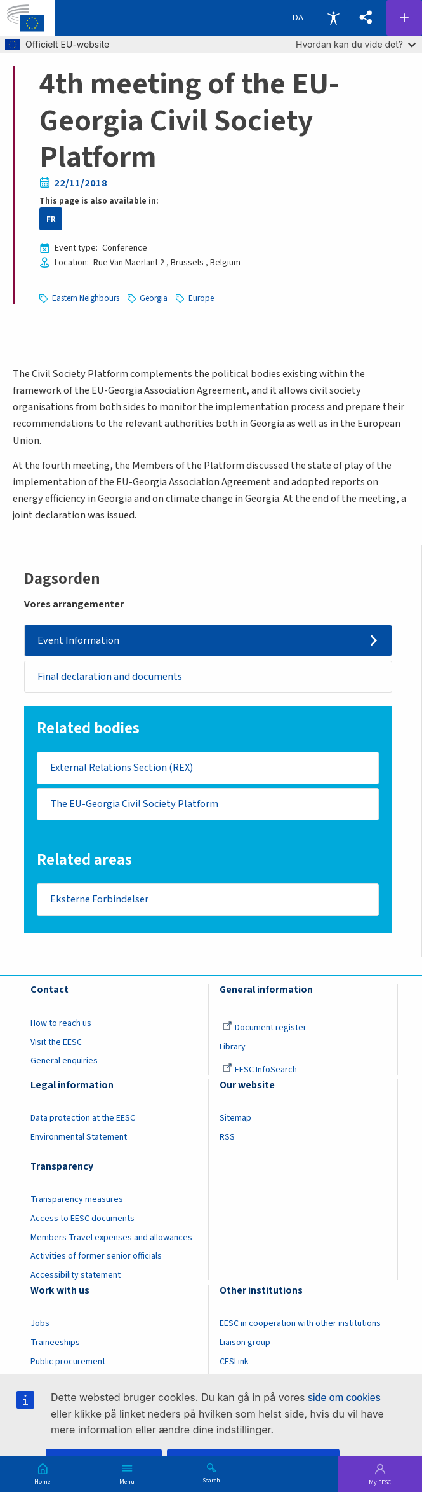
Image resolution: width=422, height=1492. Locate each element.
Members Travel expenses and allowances (111, 1238)
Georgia (154, 298)
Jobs (39, 1324)
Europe (201, 298)
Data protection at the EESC (82, 1119)
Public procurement (67, 1362)
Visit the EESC (56, 1043)
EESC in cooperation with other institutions (300, 1324)
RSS (227, 1137)
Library (233, 1047)
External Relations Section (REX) (121, 768)
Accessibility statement (75, 1275)
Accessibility (333, 18)
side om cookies (344, 1397)
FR (51, 219)
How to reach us (60, 1024)
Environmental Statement (78, 1137)
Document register (264, 1028)
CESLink (234, 1362)
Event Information (78, 640)
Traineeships (55, 1343)
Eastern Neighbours (85, 298)
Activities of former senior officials (96, 1257)
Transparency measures (76, 1200)
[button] (366, 18)
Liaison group (245, 1343)
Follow (404, 18)
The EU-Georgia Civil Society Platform (134, 804)
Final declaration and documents (109, 676)
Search (211, 1480)
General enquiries (64, 1062)
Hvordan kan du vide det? (356, 44)
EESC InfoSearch (259, 1071)
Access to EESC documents (82, 1219)
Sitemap (235, 1119)
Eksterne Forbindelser (99, 900)
